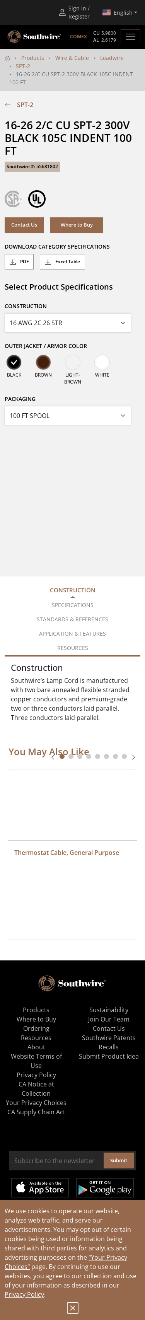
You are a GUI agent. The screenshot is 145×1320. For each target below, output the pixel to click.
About (36, 1047)
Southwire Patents (109, 1037)
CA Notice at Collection (36, 1089)
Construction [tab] (73, 590)
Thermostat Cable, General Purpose (66, 852)
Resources (36, 1037)
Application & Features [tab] (72, 633)
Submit (118, 1160)
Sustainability (108, 1010)
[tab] (62, 756)
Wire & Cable (72, 57)
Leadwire (112, 57)
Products (32, 57)
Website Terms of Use (36, 1061)
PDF (19, 261)
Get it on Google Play (105, 1187)
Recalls (109, 1047)
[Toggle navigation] (130, 36)
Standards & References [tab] (72, 619)
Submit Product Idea (109, 1056)
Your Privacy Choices (36, 1102)
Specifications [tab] (73, 605)
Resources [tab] (72, 647)
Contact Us (24, 224)
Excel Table (62, 261)
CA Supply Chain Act (36, 1112)
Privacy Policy (24, 1294)
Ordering (36, 1028)
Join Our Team (109, 1019)
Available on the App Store (40, 1187)
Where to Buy (77, 224)
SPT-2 (23, 66)
